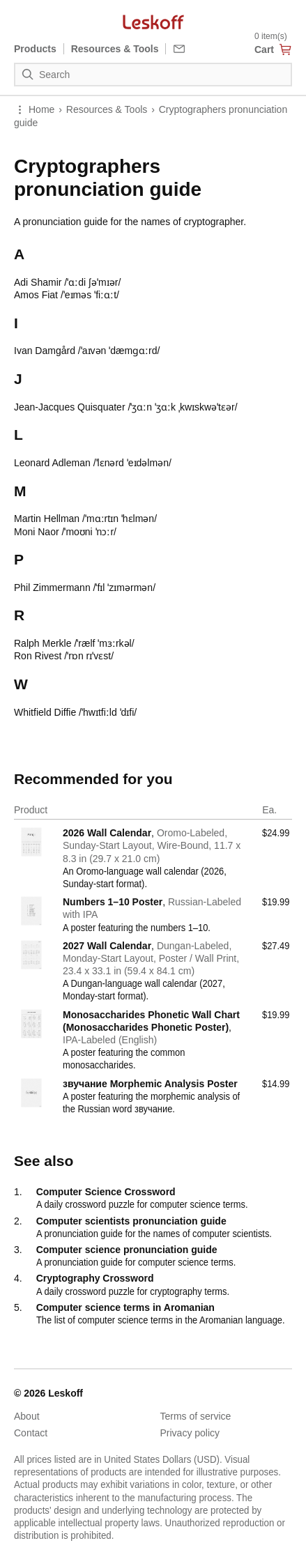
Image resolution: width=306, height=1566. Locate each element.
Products (35, 48)
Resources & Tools (106, 109)
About (27, 1416)
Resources (115, 48)
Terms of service (195, 1416)
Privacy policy (190, 1432)
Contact (30, 1432)
